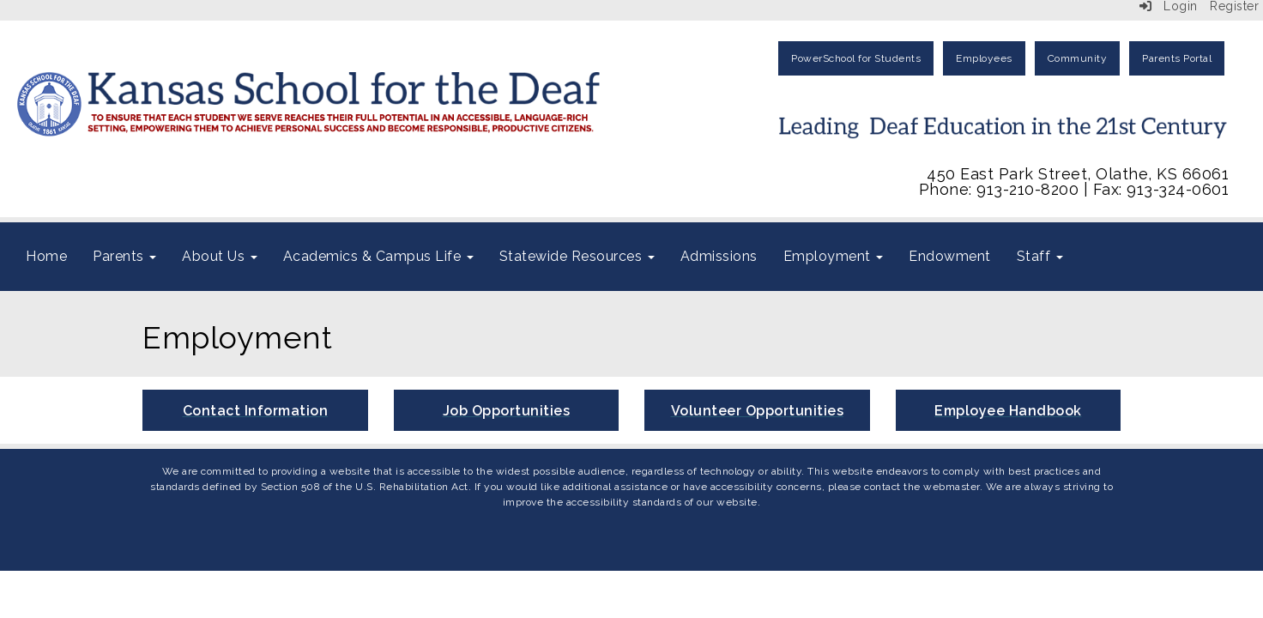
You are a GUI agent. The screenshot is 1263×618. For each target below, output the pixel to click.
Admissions (719, 256)
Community (1078, 58)
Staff (1040, 256)
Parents (124, 256)
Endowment (950, 256)
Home (46, 256)
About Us (219, 256)
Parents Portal (1177, 58)
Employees (984, 58)
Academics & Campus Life (378, 256)
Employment (833, 256)
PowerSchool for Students (856, 58)
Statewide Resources (577, 256)
